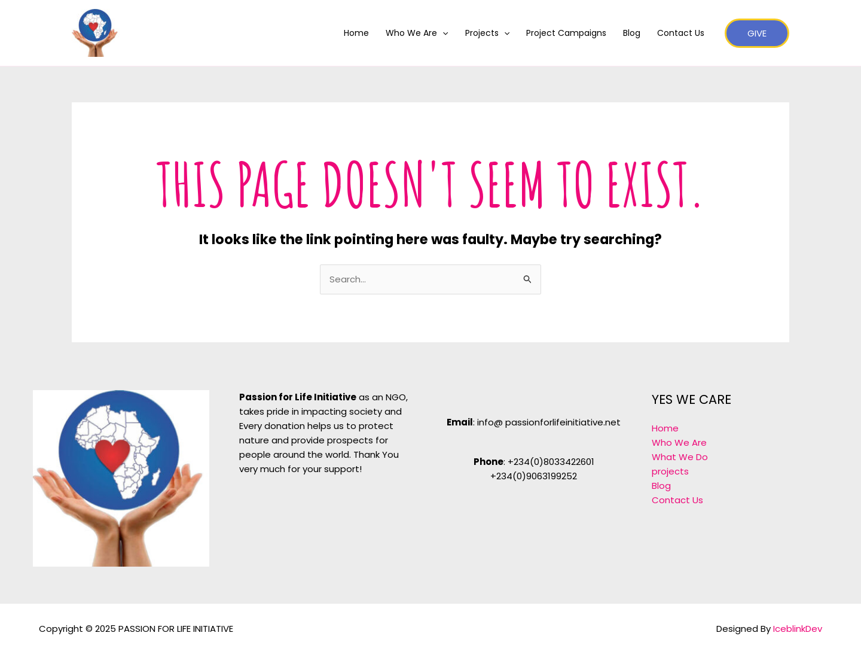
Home (356, 33)
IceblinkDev (797, 628)
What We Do (680, 457)
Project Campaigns (566, 33)
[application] (442, 33)
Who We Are (417, 33)
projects (670, 471)
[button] (757, 33)
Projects (487, 33)
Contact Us (680, 33)
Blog (631, 33)
